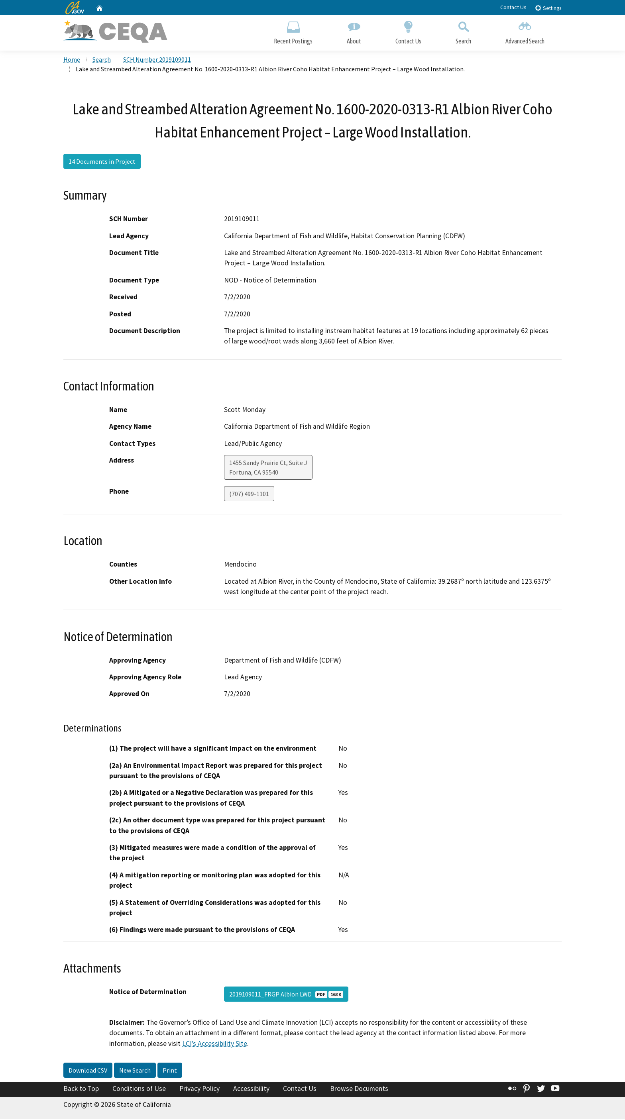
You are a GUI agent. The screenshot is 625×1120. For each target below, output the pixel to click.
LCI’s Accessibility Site (214, 1044)
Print (170, 1071)
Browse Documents (359, 1089)
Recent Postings (293, 31)
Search (463, 31)
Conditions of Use (139, 1089)
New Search (135, 1071)
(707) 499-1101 (249, 494)
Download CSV (88, 1071)
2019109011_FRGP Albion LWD (286, 995)
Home (71, 60)
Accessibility (251, 1089)
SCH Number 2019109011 (157, 60)
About (354, 31)
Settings (548, 8)
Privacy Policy (199, 1089)
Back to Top (81, 1089)
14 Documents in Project (102, 162)
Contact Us (513, 7)
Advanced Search (525, 31)
